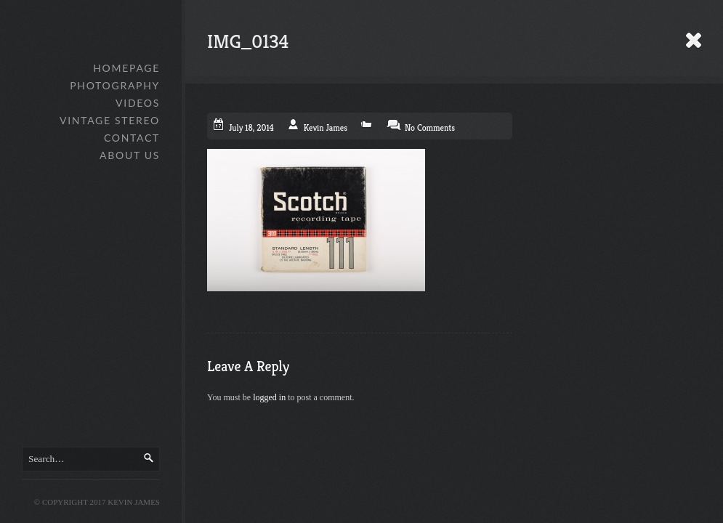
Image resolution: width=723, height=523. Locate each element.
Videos (138, 103)
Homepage (126, 68)
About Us (130, 155)
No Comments (430, 127)
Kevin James (325, 127)
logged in (269, 397)
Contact (132, 137)
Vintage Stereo (110, 120)
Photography (115, 85)
